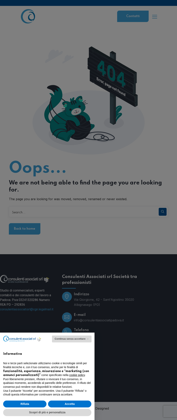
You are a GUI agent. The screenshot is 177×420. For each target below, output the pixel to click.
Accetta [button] (70, 403)
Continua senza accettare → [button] (72, 338)
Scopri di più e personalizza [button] (47, 412)
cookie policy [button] (77, 375)
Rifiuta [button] (24, 403)
